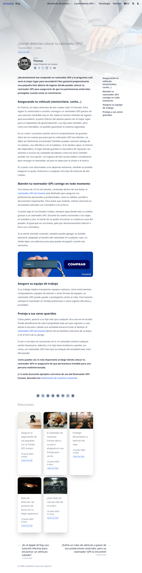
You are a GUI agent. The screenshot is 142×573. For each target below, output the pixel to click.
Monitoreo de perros (58, 3)
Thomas (38, 61)
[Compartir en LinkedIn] (38, 396)
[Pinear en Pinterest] (53, 396)
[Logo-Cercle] (35, 67)
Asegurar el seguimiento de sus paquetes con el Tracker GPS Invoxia (29, 440)
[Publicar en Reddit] (48, 396)
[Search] (133, 3)
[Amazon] (39, 67)
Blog (17, 3)
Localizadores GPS (83, 3)
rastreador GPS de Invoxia (31, 193)
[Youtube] (54, 67)
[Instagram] (43, 67)
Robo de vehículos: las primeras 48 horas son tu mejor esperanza (29, 506)
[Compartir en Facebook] (58, 396)
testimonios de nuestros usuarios (58, 377)
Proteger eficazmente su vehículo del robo (80, 438)
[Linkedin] (47, 67)
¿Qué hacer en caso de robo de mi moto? (55, 502)
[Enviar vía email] (63, 396)
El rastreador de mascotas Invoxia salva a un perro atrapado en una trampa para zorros (55, 444)
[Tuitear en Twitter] (43, 396)
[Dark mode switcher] (138, 3)
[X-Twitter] (51, 67)
